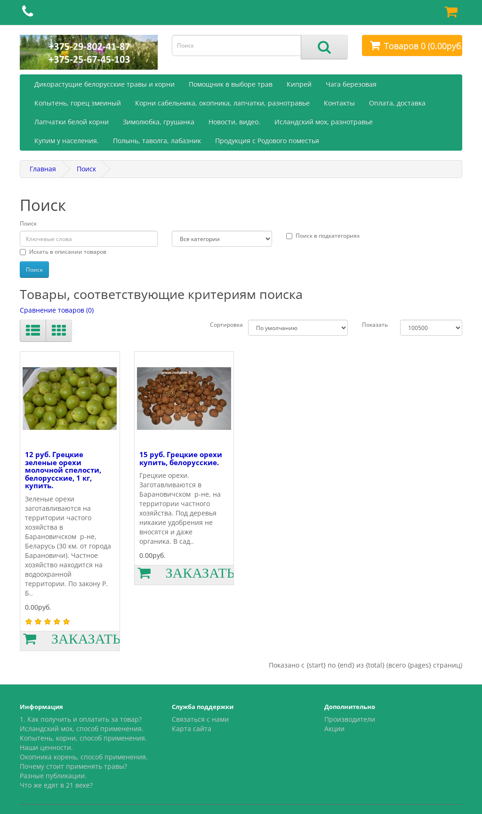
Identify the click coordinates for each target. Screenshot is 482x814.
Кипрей (299, 84)
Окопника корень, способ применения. (84, 756)
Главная (43, 168)
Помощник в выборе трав (231, 84)
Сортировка (226, 325)
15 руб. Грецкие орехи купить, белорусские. (180, 458)
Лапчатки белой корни (71, 121)
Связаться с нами (200, 719)
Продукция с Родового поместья (267, 140)
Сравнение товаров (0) (57, 310)
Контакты (339, 102)
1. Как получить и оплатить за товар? (81, 719)
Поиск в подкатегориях (323, 236)
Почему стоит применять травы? (73, 766)
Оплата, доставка (397, 102)
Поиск (86, 168)
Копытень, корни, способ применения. (83, 737)
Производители (349, 719)
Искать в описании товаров (63, 252)
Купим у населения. (66, 140)
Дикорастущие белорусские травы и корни (104, 84)
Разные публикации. (53, 775)
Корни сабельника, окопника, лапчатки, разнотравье (222, 102)
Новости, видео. (234, 121)
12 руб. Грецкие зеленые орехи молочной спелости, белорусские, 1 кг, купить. (63, 470)
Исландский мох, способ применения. (82, 728)
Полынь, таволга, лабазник (157, 140)
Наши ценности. (46, 747)
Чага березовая (351, 84)
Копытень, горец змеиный (77, 102)
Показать (375, 325)
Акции (334, 728)
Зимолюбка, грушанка (158, 121)
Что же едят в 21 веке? (56, 785)
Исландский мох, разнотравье (323, 121)
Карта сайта (191, 728)
